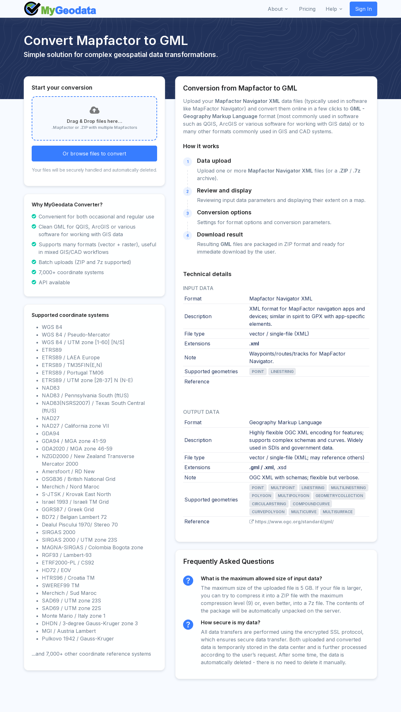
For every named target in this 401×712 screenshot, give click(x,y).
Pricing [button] (307, 9)
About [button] (275, 9)
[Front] (60, 9)
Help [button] (331, 9)
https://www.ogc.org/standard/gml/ (291, 521)
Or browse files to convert (94, 153)
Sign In (363, 9)
